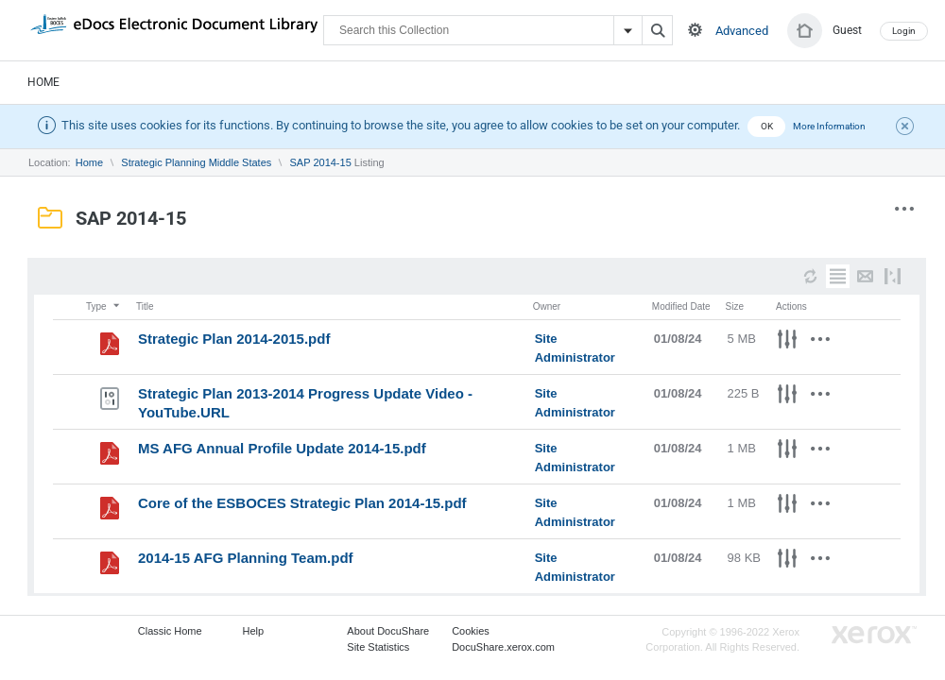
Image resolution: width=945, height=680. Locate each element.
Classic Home (170, 631)
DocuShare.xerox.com (503, 647)
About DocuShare (388, 631)
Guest (847, 30)
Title (145, 306)
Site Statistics (378, 647)
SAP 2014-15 (321, 162)
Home (43, 82)
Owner (546, 306)
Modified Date (681, 306)
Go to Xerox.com (874, 635)
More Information (829, 126)
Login (904, 31)
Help (254, 631)
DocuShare (174, 29)
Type (104, 306)
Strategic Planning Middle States (196, 162)
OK (767, 126)
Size (735, 306)
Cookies (471, 631)
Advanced (741, 31)
